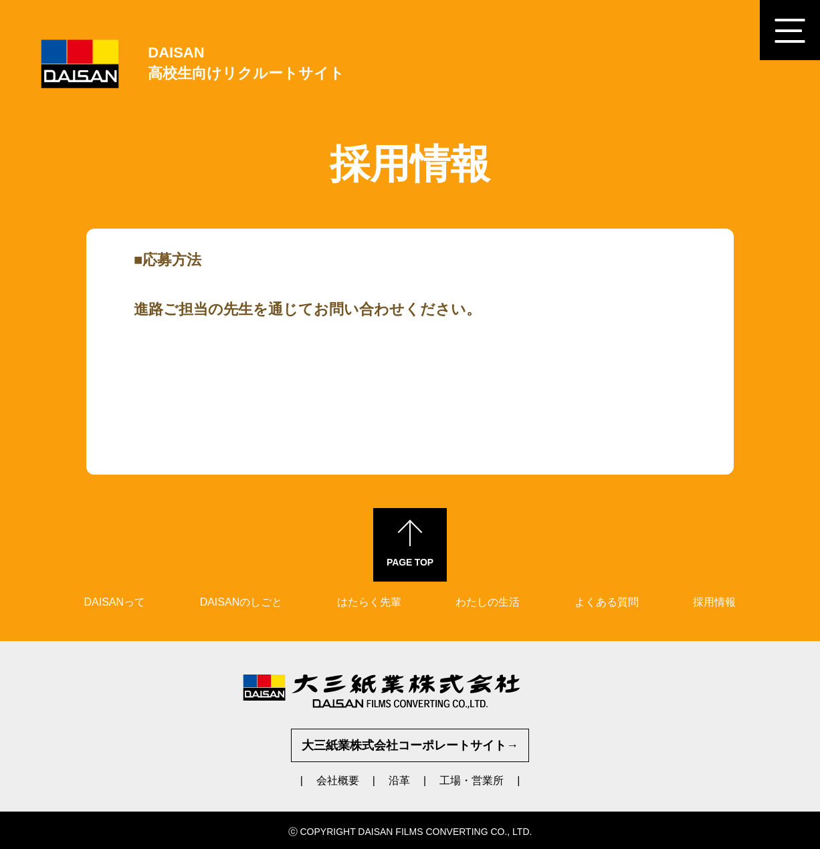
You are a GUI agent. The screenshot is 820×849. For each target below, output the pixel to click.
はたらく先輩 (369, 602)
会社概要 (337, 780)
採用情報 (714, 602)
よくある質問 (607, 602)
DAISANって (115, 602)
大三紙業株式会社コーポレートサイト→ (410, 745)
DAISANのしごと (241, 602)
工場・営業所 (471, 780)
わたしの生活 (487, 602)
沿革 (399, 780)
